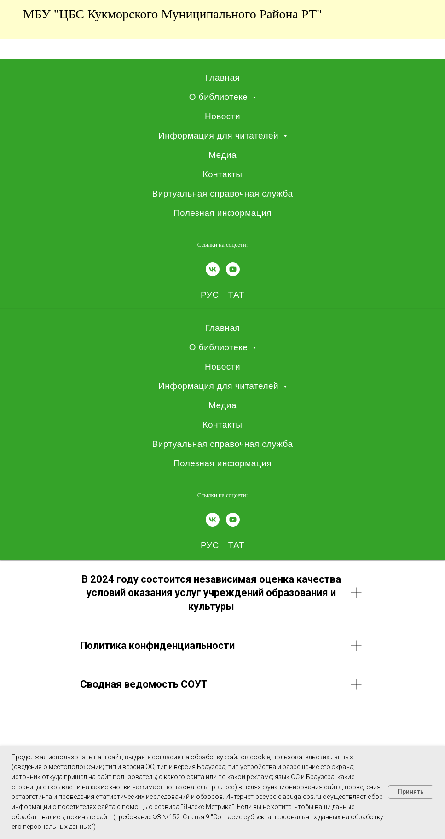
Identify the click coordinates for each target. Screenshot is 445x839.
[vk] (213, 269)
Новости (222, 116)
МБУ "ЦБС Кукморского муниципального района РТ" (172, 14)
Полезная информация (222, 213)
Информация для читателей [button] (219, 135)
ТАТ (236, 295)
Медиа (222, 155)
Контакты (222, 174)
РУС (210, 295)
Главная (222, 77)
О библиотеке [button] (219, 97)
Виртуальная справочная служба (222, 193)
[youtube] (233, 269)
